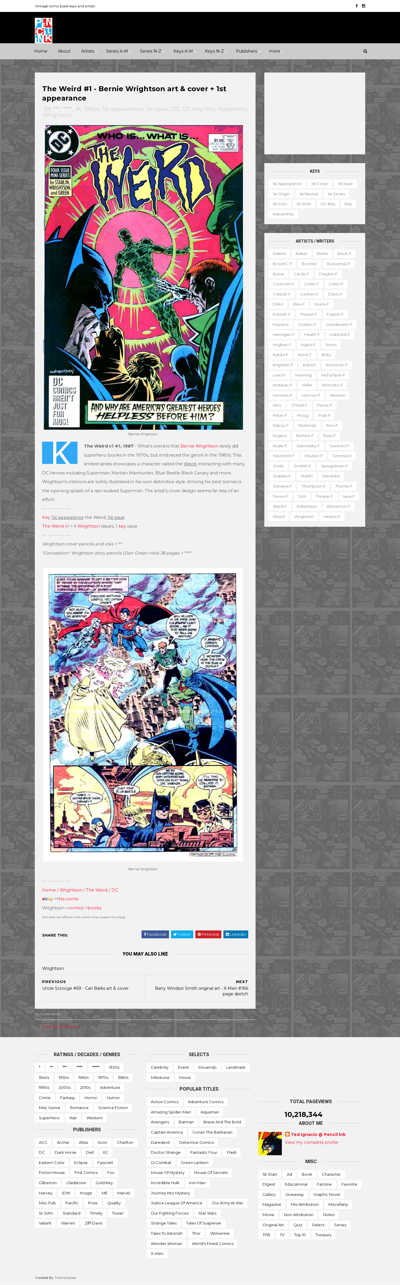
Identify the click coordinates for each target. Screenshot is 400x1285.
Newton (337, 395)
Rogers (280, 435)
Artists (87, 51)
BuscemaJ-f (339, 263)
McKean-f (282, 385)
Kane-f (305, 354)
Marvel (123, 1193)
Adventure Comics (205, 1101)
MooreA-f (282, 395)
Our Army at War (227, 1203)
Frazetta (281, 324)
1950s (64, 1077)
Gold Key (104, 1182)
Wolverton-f (338, 506)
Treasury (323, 1234)
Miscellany (338, 1204)
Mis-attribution (305, 1204)
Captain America (167, 1132)
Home (40, 51)
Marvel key (283, 214)
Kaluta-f (281, 354)
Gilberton (48, 1182)
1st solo (280, 203)
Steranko (331, 476)
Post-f (324, 415)
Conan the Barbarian (212, 1132)
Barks (322, 253)
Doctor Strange (166, 1152)
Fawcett (105, 1162)
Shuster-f (313, 455)
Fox (110, 1172)
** (51, 1067)
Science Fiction (113, 1107)
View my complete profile (311, 1142)
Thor (196, 1233)
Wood (279, 516)
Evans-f (322, 304)
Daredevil (160, 1142)
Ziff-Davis (93, 1223)
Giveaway (294, 1194)
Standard (71, 1213)
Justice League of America (176, 1203)
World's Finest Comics (212, 1243)
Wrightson (57, 115)
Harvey (45, 1193)
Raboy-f (281, 425)
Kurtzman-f (337, 364)
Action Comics (164, 1101)
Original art (273, 1224)
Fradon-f (335, 314)
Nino (277, 405)
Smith (278, 466)
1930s (114, 1067)
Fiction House (52, 1172)
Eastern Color (52, 1162)
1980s (91, 109)
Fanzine (324, 1184)
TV (282, 1234)
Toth (302, 496)
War (73, 1117)
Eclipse (81, 1162)
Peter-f (280, 415)
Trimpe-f (324, 496)
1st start (303, 203)
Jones (331, 344)
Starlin (307, 476)
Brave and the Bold (222, 1122)
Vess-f (349, 496)
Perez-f (324, 405)
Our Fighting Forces (170, 1213)
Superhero (232, 109)
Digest (269, 1184)
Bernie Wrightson (199, 446)
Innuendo (208, 1067)
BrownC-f (282, 263)
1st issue (157, 109)
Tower (118, 1213)
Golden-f (307, 324)
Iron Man (197, 1182)
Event (183, 1067)
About (64, 51)
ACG (43, 1142)
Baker (301, 253)
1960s (83, 1077)
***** (95, 1067)
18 (78, 109)
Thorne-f (344, 486)
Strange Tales (164, 1223)
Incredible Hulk (165, 1182)
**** (67, 109)
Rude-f (280, 445)
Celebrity (159, 1067)
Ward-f (280, 506)
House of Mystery (168, 1172)
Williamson (306, 506)
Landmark (236, 1067)
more (274, 51)
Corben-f (309, 294)
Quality (114, 1203)
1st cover (319, 183)
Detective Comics (196, 1142)
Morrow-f (311, 395)
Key (210, 109)
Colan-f (311, 283)
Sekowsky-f (308, 445)
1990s (44, 1087)
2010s (85, 1087)
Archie (63, 1142)
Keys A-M (183, 51)
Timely (96, 1213)
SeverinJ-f (340, 445)
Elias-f (299, 304)
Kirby (326, 354)
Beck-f (344, 253)
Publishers (246, 51)
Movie (185, 1077)
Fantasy (67, 1097)
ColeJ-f (336, 283)
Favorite (349, 1184)
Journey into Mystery (170, 1193)
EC (105, 1152)
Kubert (309, 364)
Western (95, 1117)
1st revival (308, 193)
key (122, 526)
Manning (303, 375)
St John (46, 1213)
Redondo (308, 425)
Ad (289, 1174)
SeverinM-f (284, 455)
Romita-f (305, 435)
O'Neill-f (299, 405)
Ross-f (329, 435)
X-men (157, 1253)
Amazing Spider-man (171, 1112)
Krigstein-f (283, 364)
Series (340, 1224)
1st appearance (122, 109)
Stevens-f (282, 486)
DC (176, 109)
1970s (103, 1077)
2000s (64, 1087)
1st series (336, 193)
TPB (266, 1234)
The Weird (97, 890)
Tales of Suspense (203, 1223)
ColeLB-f (282, 294)
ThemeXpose (65, 1277)
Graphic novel (326, 1194)
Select (318, 1224)
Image (86, 1193)
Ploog (302, 415)
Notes (329, 1214)
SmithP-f (302, 466)
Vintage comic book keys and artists (65, 6)
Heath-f (312, 334)
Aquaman (210, 1112)
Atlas (83, 1142)
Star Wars (207, 1213)
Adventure (110, 1087)
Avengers (160, 1122)
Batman (186, 1122)
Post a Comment (60, 1026)
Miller (307, 385)
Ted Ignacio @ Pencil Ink (318, 1134)
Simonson (341, 455)
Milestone (160, 1077)
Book (307, 1174)
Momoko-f (332, 385)
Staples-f (282, 476)
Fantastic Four (203, 1152)
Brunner (309, 263)
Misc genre (49, 1107)
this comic (68, 898)
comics (76, 908)
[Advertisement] (315, 113)
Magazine (272, 1204)
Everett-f (282, 314)
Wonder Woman (166, 1243)
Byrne (278, 274)
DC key (192, 109)
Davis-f (335, 294)
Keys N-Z (214, 51)
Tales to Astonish (166, 1233)
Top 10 (300, 1234)
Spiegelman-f (334, 466)
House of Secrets (211, 1172)
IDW (66, 1193)
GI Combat (161, 1162)
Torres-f (280, 496)
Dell (90, 1152)
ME (105, 1193)
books (94, 908)
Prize (93, 1203)
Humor (113, 1097)
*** (56, 109)
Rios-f (332, 425)
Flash (232, 1152)
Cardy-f (301, 274)
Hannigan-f (284, 334)
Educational (296, 1184)
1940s (44, 1077)
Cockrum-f (283, 283)
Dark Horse (65, 1152)
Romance (79, 1107)
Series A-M (117, 51)
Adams (279, 253)
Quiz (298, 1224)
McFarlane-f (333, 375)
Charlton (125, 1142)
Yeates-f (331, 516)
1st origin (281, 193)
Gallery (269, 1194)
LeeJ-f (279, 375)
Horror (91, 1097)
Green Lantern (194, 1162)
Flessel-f (308, 314)
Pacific (71, 1203)
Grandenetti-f (339, 324)
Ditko (278, 304)
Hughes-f (282, 344)
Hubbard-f (340, 334)
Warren (68, 1223)
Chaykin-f (328, 274)
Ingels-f (308, 344)
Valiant (45, 1223)
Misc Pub (47, 1203)
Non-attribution (298, 1214)
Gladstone (76, 1182)
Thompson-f (314, 486)
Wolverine (220, 1233)
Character (331, 1174)
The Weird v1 (55, 526)
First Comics (86, 1172)
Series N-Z (150, 51)
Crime (45, 1097)
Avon (102, 1142)
